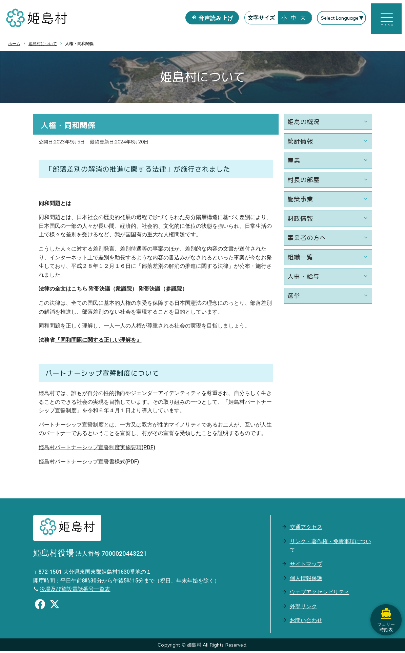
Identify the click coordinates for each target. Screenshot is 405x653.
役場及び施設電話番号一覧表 (75, 591)
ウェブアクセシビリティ (319, 594)
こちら (79, 290)
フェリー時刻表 (385, 609)
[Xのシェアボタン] (54, 607)
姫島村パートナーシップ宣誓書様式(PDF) (89, 463)
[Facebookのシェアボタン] (40, 607)
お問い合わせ (306, 622)
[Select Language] (341, 19)
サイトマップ (306, 565)
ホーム (14, 45)
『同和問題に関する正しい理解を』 (98, 341)
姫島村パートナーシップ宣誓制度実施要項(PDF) (97, 449)
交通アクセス (306, 529)
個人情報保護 (306, 579)
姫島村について (42, 45)
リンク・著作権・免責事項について (330, 547)
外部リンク (303, 608)
